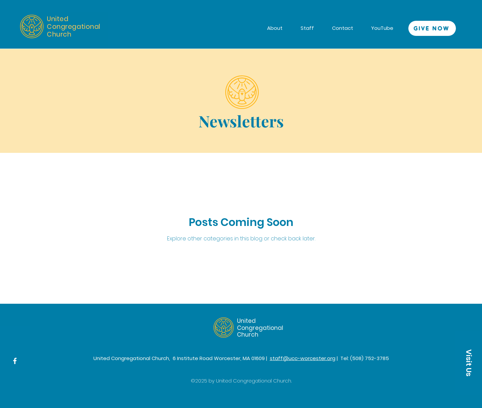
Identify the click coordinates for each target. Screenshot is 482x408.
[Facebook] (15, 361)
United (246, 321)
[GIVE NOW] (432, 28)
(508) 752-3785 (369, 358)
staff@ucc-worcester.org (302, 358)
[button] (468, 363)
